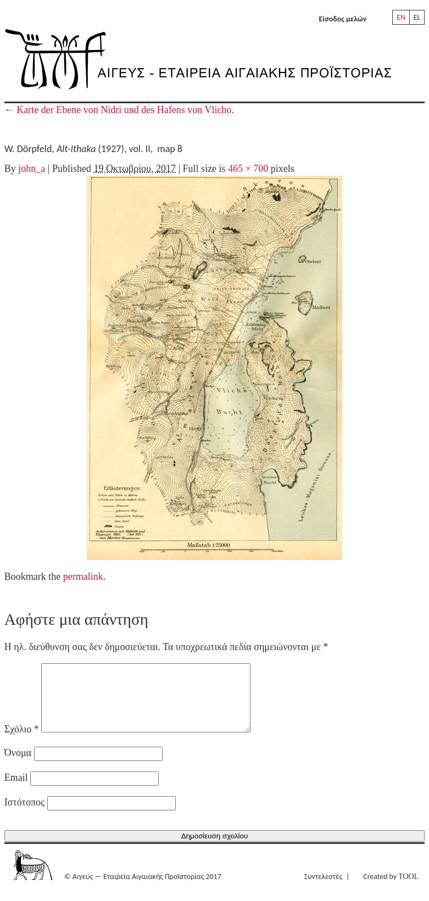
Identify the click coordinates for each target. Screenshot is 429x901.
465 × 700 (248, 168)
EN (401, 17)
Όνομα (17, 765)
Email (16, 790)
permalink (83, 576)
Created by (391, 889)
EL (417, 17)
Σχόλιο (21, 742)
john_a (31, 168)
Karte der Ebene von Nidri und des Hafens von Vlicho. (119, 109)
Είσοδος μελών (343, 19)
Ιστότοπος (24, 815)
